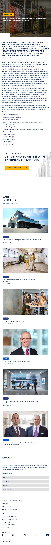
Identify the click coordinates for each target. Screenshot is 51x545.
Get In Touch (9, 532)
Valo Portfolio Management (12, 501)
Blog (5, 237)
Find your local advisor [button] (14, 167)
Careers (5, 504)
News (6, 358)
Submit (3, 493)
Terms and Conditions (10, 510)
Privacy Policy (7, 507)
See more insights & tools (11, 204)
